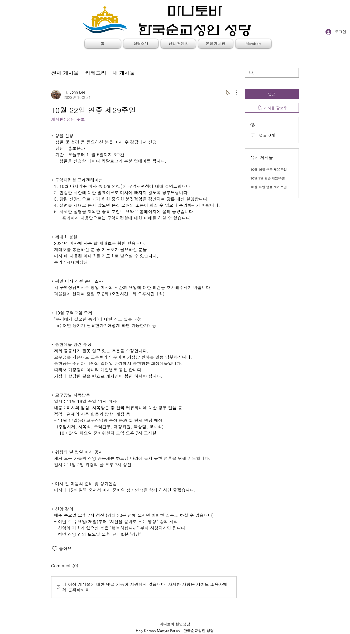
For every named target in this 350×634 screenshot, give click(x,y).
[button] (141, 43)
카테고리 (95, 73)
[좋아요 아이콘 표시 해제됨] (54, 548)
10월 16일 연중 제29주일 (269, 169)
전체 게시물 (65, 73)
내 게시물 (124, 73)
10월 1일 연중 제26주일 (268, 178)
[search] (272, 73)
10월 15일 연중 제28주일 (269, 187)
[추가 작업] (233, 92)
